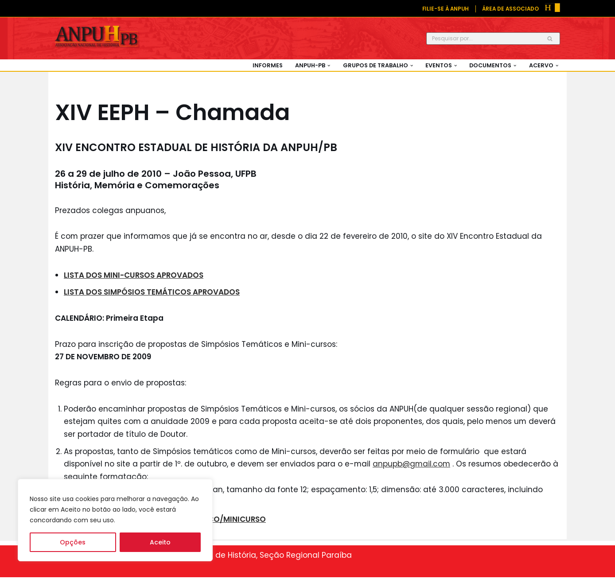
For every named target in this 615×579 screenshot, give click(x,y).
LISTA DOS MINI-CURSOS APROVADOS (134, 275)
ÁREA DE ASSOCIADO (510, 8)
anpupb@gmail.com (414, 465)
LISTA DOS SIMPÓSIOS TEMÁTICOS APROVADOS (152, 292)
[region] (115, 520)
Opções (73, 542)
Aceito (160, 542)
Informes (265, 65)
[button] (327, 65)
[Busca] (483, 38)
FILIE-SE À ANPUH (443, 8)
